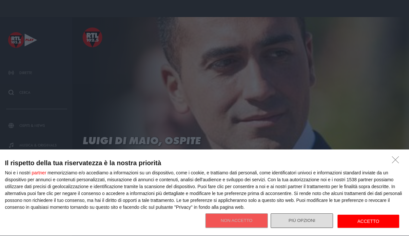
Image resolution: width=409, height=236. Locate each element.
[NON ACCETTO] (397, 161)
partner (39, 172)
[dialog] (204, 193)
